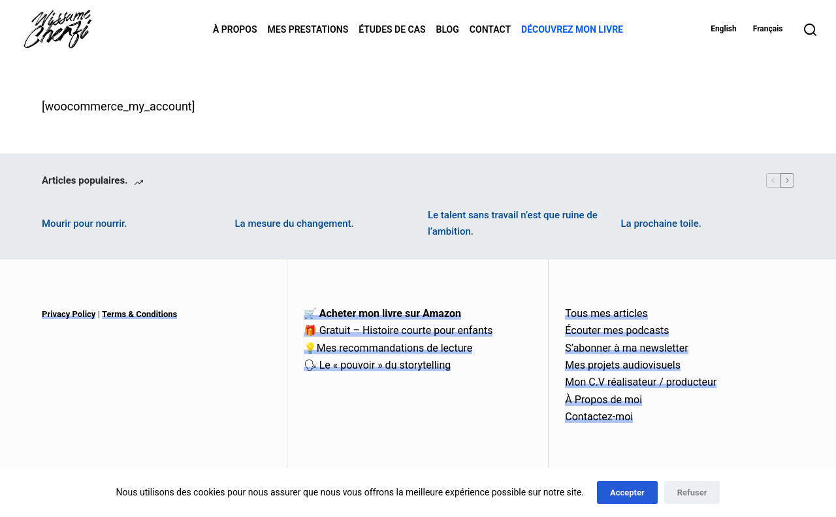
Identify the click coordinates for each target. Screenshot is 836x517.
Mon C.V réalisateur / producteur (640, 382)
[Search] (810, 30)
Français (768, 28)
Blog (447, 29)
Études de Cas (392, 29)
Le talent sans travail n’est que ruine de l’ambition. (513, 223)
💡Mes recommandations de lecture (388, 348)
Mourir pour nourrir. (84, 223)
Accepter (627, 492)
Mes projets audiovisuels (623, 365)
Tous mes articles (606, 313)
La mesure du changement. (294, 223)
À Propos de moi (603, 399)
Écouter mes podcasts (617, 330)
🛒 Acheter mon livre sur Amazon (382, 313)
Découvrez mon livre (572, 29)
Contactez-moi (599, 416)
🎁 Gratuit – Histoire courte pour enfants (398, 330)
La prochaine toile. (661, 223)
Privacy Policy (68, 314)
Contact (490, 29)
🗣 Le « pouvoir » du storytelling (377, 365)
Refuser (692, 492)
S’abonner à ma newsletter (626, 348)
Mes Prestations (308, 29)
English (724, 28)
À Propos (235, 29)
